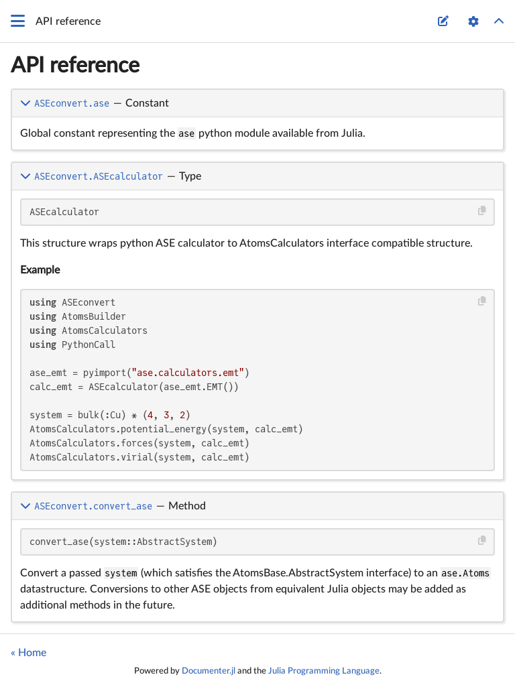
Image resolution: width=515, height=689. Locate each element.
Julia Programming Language (324, 671)
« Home (28, 652)
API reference (75, 65)
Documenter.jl (208, 671)
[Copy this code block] (482, 211)
